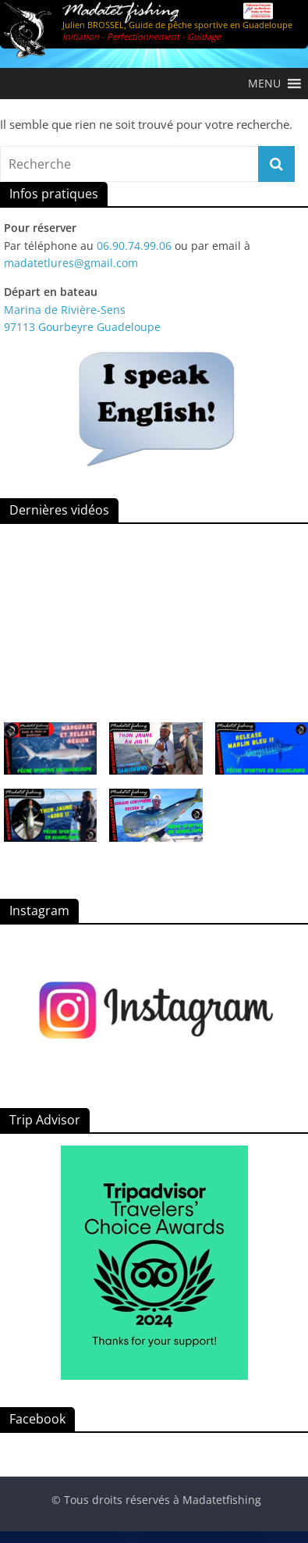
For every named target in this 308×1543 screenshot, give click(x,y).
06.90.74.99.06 (134, 245)
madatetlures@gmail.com (71, 262)
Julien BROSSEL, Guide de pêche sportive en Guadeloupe (177, 24)
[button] (264, 83)
